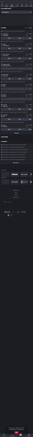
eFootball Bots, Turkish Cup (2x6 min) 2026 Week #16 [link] (14, 31)
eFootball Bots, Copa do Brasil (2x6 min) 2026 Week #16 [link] (14, 91)
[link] (2, 5)
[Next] (31, 170)
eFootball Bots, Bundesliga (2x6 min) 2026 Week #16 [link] (13, 122)
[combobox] (6, 202)
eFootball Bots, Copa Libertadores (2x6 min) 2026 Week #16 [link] (15, 152)
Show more (16, 162)
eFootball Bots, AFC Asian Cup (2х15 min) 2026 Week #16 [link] (14, 144)
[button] (16, 31)
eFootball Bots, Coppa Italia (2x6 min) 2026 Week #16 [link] (14, 81)
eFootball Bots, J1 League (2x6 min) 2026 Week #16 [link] (13, 61)
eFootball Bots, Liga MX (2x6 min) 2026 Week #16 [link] (13, 41)
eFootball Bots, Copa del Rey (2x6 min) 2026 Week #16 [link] (14, 102)
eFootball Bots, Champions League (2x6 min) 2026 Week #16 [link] (15, 112)
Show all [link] (26, 27)
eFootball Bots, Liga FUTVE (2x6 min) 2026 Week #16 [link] (14, 51)
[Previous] (28, 170)
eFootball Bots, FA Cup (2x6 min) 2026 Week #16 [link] (13, 71)
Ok (16, 432)
